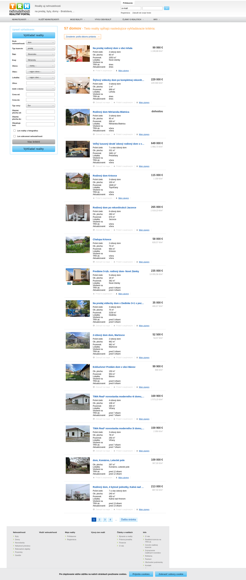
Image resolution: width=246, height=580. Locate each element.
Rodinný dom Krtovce (105, 175)
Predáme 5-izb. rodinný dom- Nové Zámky (116, 271)
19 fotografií (72, 347)
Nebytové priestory (22, 546)
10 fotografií (72, 60)
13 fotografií (72, 187)
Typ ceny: (16, 106)
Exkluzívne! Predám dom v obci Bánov (114, 367)
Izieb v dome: (18, 89)
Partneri (148, 559)
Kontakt (148, 565)
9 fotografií (71, 379)
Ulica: (14, 83)
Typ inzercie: (17, 48)
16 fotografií (72, 155)
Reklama (148, 556)
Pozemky (19, 552)
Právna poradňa (125, 539)
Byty (17, 536)
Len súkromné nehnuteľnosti (29, 136)
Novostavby (20, 543)
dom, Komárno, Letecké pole (108, 460)
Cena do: (16, 100)
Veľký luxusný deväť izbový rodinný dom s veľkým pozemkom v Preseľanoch (135, 143)
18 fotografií (72, 315)
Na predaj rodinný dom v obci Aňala (112, 48)
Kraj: (14, 60)
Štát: (14, 54)
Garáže (18, 555)
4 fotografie (71, 472)
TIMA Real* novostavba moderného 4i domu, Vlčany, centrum (126, 396)
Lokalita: (16, 78)
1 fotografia (71, 251)
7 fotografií (71, 124)
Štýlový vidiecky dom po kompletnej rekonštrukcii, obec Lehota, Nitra (131, 80)
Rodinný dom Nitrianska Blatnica (111, 112)
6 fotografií (71, 283)
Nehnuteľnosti (19, 532)
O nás (121, 546)
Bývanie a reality (125, 536)
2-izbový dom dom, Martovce (109, 335)
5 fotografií (71, 219)
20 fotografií (72, 92)
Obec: (14, 72)
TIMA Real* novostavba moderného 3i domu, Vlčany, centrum (126, 428)
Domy (17, 539)
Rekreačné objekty (22, 549)
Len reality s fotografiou (27, 131)
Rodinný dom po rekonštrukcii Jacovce (114, 207)
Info (144, 532)
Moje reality (70, 532)
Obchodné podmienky (154, 562)
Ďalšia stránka (128, 519)
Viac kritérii (33, 141)
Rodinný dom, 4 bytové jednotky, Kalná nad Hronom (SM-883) (127, 487)
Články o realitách (125, 532)
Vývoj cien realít (98, 532)
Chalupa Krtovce (102, 239)
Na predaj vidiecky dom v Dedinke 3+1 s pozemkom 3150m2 (126, 303)
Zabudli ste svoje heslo (141, 13)
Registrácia (125, 13)
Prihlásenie (71, 536)
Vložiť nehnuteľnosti (48, 532)
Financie (122, 543)
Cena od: (16, 94)
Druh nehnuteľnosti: (18, 42)
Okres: (15, 66)
